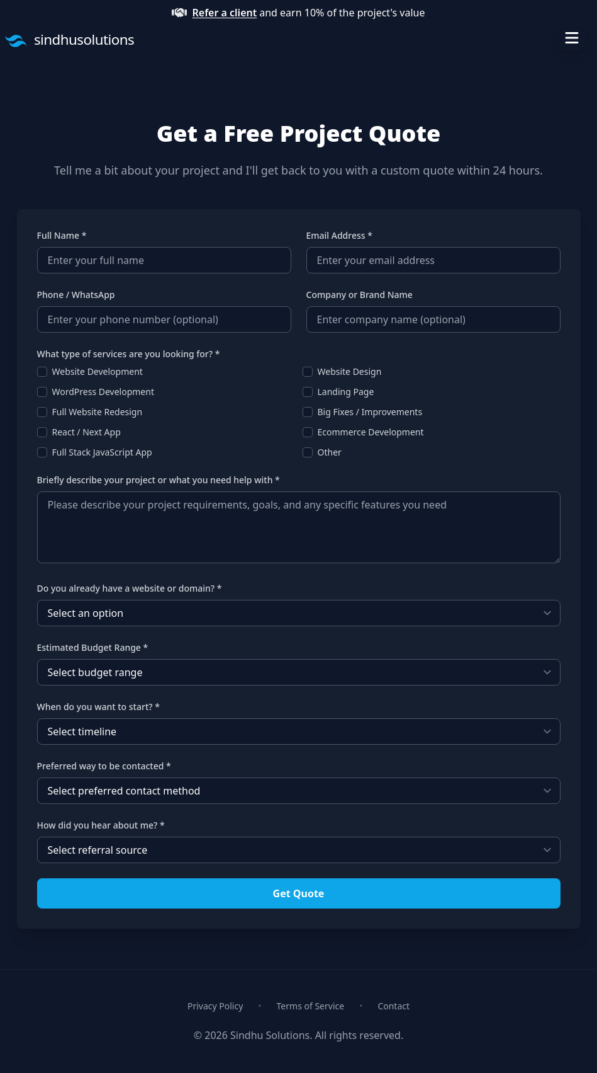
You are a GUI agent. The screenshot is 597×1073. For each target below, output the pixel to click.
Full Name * (62, 235)
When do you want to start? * (98, 707)
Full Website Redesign (97, 412)
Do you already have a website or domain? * (129, 588)
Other (330, 452)
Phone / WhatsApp (76, 295)
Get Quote (299, 893)
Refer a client (224, 13)
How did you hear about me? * (101, 825)
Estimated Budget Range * (92, 647)
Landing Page (346, 392)
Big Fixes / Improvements (370, 412)
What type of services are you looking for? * (128, 354)
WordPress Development (103, 392)
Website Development (97, 371)
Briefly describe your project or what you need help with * (158, 480)
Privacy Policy (215, 1006)
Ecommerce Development (371, 432)
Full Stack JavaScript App (102, 452)
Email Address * (339, 235)
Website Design (350, 371)
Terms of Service (311, 1006)
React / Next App (86, 432)
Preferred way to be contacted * (104, 766)
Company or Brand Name (359, 295)
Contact (393, 1006)
